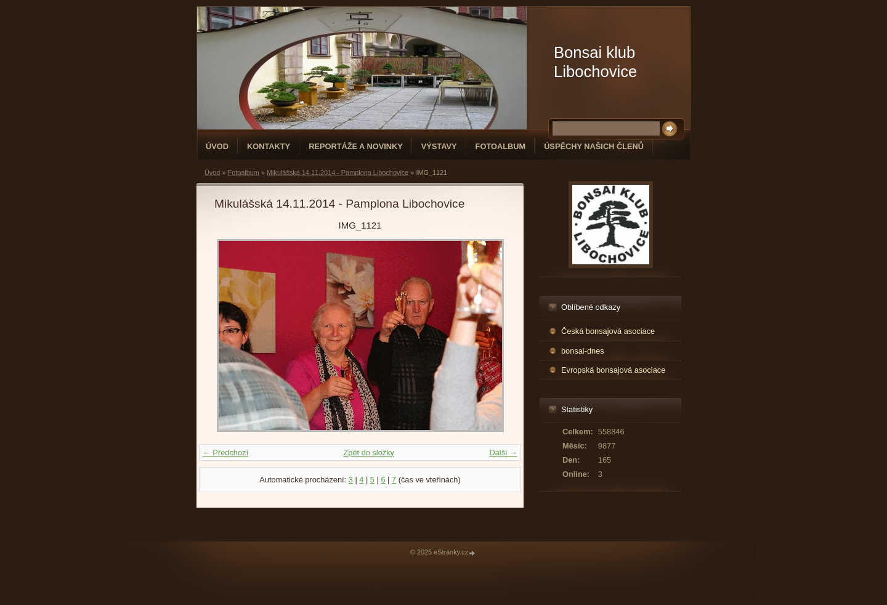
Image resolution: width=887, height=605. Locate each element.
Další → (503, 452)
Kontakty (268, 146)
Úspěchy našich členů (594, 146)
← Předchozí (225, 452)
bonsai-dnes (582, 350)
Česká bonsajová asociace (608, 331)
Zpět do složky (368, 452)
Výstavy (439, 146)
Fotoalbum (501, 146)
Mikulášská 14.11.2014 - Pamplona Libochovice (337, 172)
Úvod (217, 146)
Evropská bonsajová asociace (613, 370)
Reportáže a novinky (356, 146)
